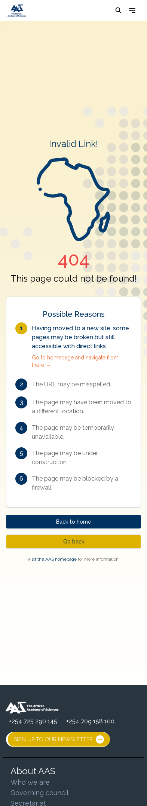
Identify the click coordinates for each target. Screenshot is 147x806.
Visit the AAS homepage (52, 559)
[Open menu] (132, 10)
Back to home (73, 522)
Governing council (39, 793)
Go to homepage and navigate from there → (75, 361)
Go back (73, 542)
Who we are (30, 782)
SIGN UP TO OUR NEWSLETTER (59, 739)
